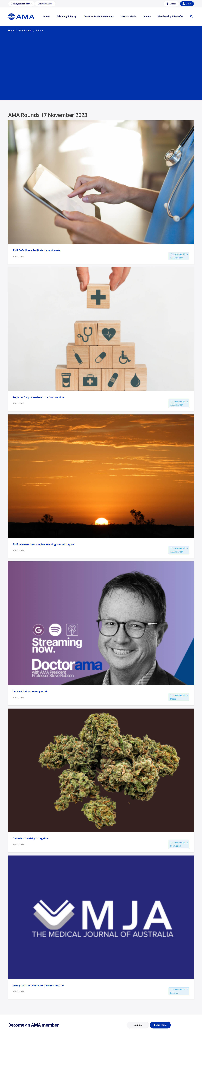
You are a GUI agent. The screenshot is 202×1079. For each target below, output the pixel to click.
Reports (59, 1067)
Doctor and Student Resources (117, 1065)
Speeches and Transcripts (163, 1071)
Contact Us (13, 1062)
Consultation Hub (64, 1075)
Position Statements (65, 1058)
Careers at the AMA (17, 1071)
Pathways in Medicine (113, 1074)
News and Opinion (159, 1062)
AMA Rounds (25, 30)
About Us (12, 1058)
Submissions (61, 1071)
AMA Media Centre (159, 1058)
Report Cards (62, 1062)
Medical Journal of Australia (164, 1067)
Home (11, 30)
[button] (21, 3)
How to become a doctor (114, 1070)
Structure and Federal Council (21, 1067)
